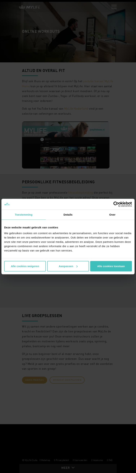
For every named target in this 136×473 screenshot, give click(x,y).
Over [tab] (112, 214)
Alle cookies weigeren (25, 266)
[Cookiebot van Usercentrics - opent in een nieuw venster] (116, 204)
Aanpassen (68, 266)
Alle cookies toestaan (111, 266)
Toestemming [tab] (23, 214)
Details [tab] (68, 214)
